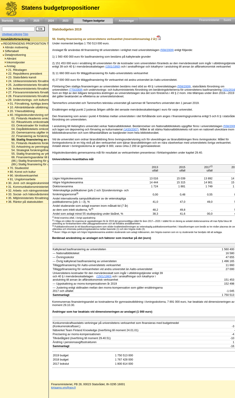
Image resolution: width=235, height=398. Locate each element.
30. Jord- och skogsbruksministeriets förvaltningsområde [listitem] (43, 183)
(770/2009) (76, 89)
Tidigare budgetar (93, 20)
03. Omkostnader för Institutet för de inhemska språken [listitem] (46, 125)
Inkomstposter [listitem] (14, 62)
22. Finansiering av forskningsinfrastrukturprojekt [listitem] (42, 136)
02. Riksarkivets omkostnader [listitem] (29, 122)
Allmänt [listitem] (10, 58)
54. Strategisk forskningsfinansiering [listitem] (34, 150)
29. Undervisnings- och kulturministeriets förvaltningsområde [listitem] (46, 99)
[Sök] (18, 29)
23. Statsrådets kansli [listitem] (21, 77)
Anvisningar (126, 20)
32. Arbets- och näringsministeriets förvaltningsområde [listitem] (42, 190)
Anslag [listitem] (10, 66)
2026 (21, 20)
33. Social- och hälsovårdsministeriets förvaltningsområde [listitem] (44, 194)
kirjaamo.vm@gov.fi (63, 387)
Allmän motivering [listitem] (15, 47)
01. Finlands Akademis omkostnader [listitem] (34, 118)
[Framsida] (9, 8)
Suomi (227, 20)
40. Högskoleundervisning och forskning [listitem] (34, 114)
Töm (25, 34)
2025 (36, 20)
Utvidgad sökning (12, 34)
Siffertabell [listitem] (10, 51)
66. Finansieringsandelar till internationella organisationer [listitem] (47, 157)
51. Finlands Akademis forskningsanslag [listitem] (36, 143)
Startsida (7, 20)
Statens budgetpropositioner (60, 7)
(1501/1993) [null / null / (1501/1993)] (104, 276)
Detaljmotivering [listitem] (14, 54)
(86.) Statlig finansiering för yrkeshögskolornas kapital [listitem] (45, 160)
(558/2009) (167, 50)
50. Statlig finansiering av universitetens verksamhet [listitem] (47, 139)
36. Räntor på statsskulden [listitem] (24, 201)
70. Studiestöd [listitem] (17, 168)
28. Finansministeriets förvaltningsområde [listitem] (34, 96)
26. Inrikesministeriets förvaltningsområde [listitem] (34, 88)
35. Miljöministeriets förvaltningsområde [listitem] (33, 198)
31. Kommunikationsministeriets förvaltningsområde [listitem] (40, 186)
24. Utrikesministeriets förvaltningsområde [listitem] (34, 81)
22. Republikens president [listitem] (24, 73)
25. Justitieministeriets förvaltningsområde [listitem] (34, 84)
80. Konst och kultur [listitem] (21, 171)
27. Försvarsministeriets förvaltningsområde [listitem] (35, 92)
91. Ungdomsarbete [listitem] (21, 179)
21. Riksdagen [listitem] (16, 69)
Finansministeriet (209, 20)
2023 (65, 20)
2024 (50, 20)
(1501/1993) (112, 66)
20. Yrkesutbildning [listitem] (21, 111)
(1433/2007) (131, 129)
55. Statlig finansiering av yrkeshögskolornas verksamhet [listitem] (47, 153)
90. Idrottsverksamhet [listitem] (22, 175)
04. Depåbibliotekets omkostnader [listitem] (32, 129)
